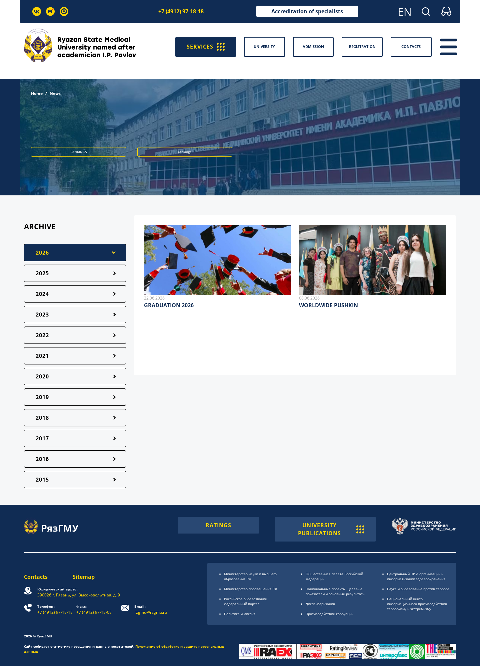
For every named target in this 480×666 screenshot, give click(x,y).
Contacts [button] (411, 46)
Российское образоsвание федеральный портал (245, 601)
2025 (42, 273)
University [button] (264, 46)
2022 (42, 335)
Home (37, 93)
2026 (42, 252)
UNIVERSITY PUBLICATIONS (331, 529)
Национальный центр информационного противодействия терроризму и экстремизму (417, 603)
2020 (42, 376)
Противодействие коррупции (329, 613)
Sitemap (84, 576)
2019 (42, 397)
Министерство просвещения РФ (250, 588)
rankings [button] (184, 151)
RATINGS (218, 525)
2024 (42, 294)
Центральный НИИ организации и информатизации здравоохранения (416, 576)
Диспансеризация (320, 603)
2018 (42, 417)
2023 (42, 314)
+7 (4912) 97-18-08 (94, 609)
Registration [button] (362, 46)
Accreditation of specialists (307, 11)
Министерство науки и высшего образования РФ (250, 576)
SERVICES (206, 47)
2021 (42, 355)
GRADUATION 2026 (169, 305)
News (55, 93)
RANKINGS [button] (78, 151)
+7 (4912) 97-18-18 (181, 11)
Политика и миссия (239, 613)
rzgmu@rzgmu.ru (150, 609)
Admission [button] (313, 46)
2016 (42, 459)
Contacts (36, 576)
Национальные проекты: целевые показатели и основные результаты (335, 591)
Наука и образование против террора (418, 588)
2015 (42, 479)
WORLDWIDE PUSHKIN (328, 305)
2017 (42, 438)
